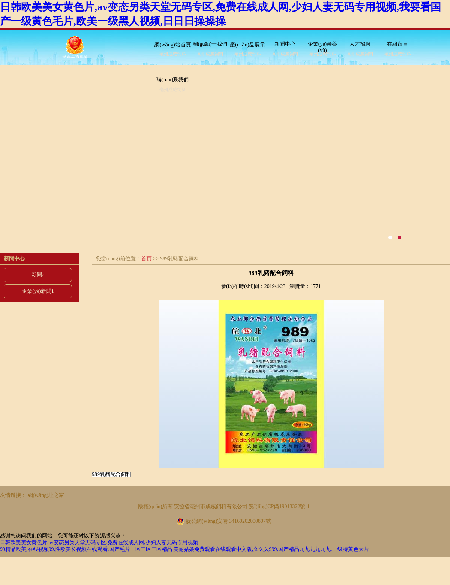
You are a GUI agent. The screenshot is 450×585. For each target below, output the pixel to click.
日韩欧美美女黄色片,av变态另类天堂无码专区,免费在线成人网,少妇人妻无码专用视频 (99, 542)
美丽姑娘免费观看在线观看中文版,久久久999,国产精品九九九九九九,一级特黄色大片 (271, 549)
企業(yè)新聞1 (38, 291)
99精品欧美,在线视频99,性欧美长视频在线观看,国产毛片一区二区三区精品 (86, 549)
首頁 (146, 258)
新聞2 (38, 275)
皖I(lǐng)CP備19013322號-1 (279, 506)
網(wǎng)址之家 (46, 495)
